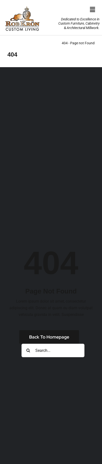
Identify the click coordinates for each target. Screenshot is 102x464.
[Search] (28, 350)
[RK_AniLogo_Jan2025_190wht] (22, 5)
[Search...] (52, 350)
